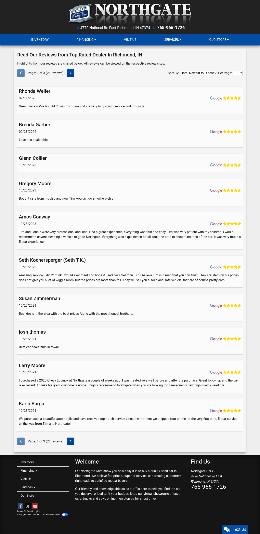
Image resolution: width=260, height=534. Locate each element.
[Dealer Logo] (130, 14)
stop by (129, 498)
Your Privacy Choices (54, 514)
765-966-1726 (171, 27)
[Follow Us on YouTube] (35, 506)
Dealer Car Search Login (28, 511)
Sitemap (36, 514)
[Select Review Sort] (198, 72)
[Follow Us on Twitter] (28, 506)
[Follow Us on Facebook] (20, 506)
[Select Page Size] (238, 72)
